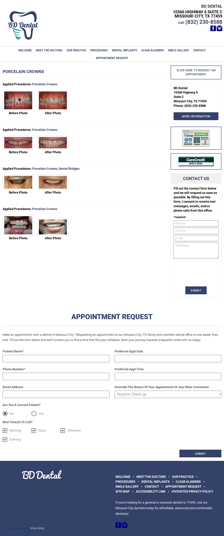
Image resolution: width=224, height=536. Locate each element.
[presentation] (188, 272)
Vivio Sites (37, 528)
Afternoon (74, 430)
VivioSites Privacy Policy (192, 491)
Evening (15, 439)
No (12, 413)
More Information (196, 116)
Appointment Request (112, 58)
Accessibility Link (150, 491)
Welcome (25, 50)
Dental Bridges (69, 168)
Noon (42, 430)
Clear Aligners (152, 50)
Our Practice (76, 50)
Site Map (122, 491)
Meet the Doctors (49, 50)
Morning (15, 430)
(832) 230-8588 (203, 22)
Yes (41, 413)
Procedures (99, 50)
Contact (199, 50)
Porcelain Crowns (44, 84)
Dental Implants (124, 50)
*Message (196, 250)
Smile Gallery (178, 50)
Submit (196, 290)
